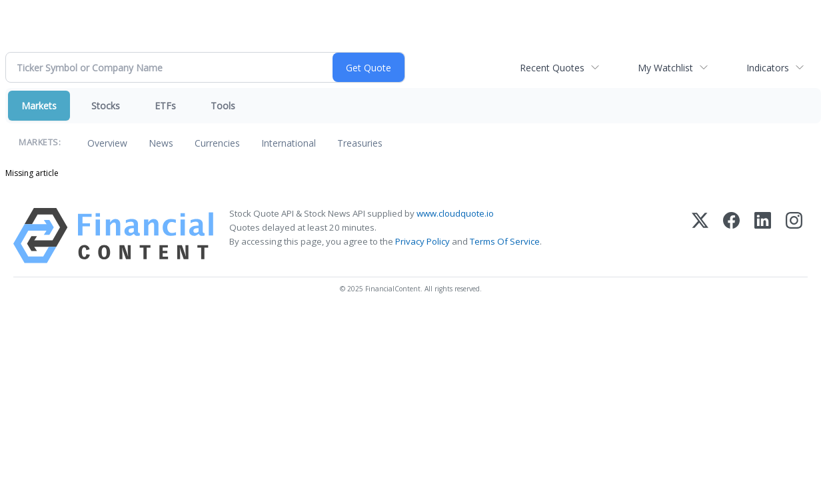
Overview (107, 143)
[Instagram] (794, 236)
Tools (223, 105)
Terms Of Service (505, 241)
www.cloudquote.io (455, 213)
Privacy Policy (422, 241)
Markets (39, 105)
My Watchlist (665, 67)
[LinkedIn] (762, 236)
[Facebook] (731, 236)
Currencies (217, 143)
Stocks (105, 105)
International (288, 143)
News (161, 143)
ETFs (165, 105)
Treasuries (360, 143)
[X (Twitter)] (700, 236)
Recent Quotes (552, 67)
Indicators (767, 67)
